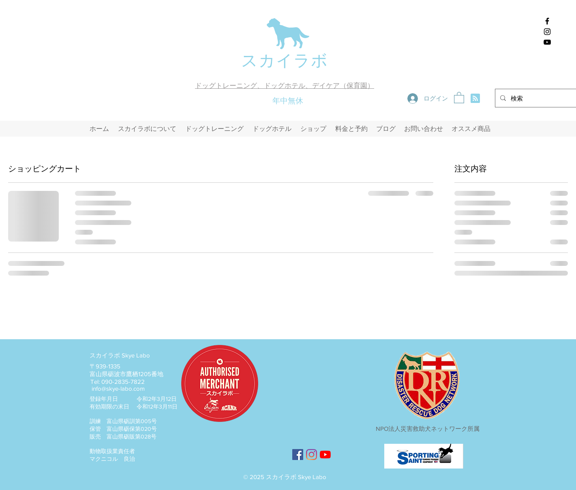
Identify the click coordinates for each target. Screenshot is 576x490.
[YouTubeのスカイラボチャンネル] (325, 454)
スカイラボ (284, 60)
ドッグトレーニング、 (229, 85)
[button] (459, 97)
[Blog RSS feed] (475, 99)
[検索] (540, 98)
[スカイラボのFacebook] (547, 21)
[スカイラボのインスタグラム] (547, 31)
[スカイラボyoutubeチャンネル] (547, 42)
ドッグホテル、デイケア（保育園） (319, 85)
